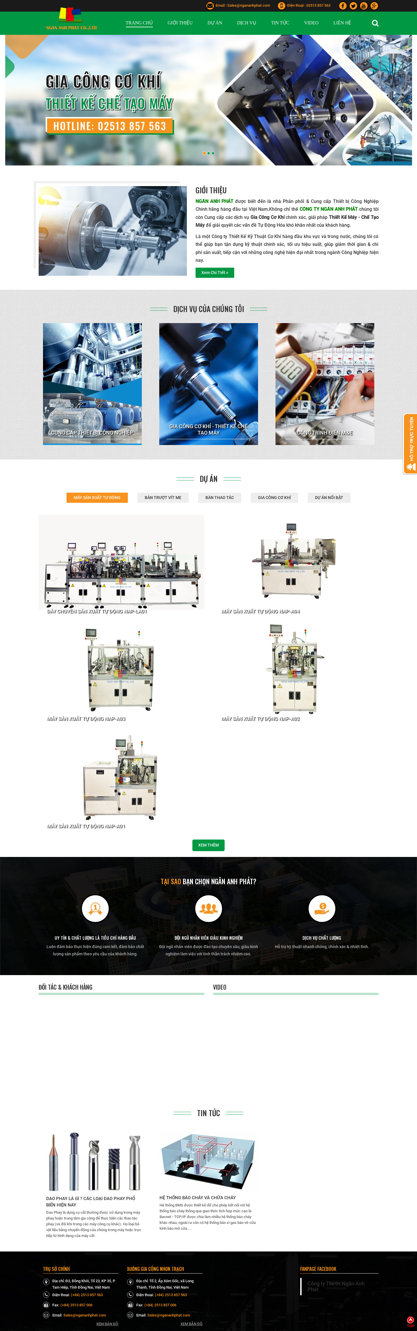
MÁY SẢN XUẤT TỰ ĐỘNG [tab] (97, 497)
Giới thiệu (211, 190)
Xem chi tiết (214, 272)
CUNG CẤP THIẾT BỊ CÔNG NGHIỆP (92, 433)
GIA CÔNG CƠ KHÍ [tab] (274, 497)
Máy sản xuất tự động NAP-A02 (260, 718)
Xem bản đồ (107, 1324)
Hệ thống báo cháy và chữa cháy (198, 1197)
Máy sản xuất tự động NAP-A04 (260, 611)
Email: (52, 1315)
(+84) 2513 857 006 (76, 1305)
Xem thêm (208, 845)
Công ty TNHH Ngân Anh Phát (336, 1286)
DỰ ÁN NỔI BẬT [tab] (329, 497)
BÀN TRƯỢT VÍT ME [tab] (163, 497)
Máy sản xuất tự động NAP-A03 (86, 718)
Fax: (51, 1305)
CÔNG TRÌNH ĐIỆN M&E (324, 433)
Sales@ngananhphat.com (248, 5)
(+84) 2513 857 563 (87, 1295)
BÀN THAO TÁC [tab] (219, 497)
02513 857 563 (318, 5)
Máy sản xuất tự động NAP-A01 (86, 826)
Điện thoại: (56, 1295)
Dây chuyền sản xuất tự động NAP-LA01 (97, 611)
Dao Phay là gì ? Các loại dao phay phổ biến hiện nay (90, 1202)
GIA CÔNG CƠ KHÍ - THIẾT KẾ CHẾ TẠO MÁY (208, 429)
